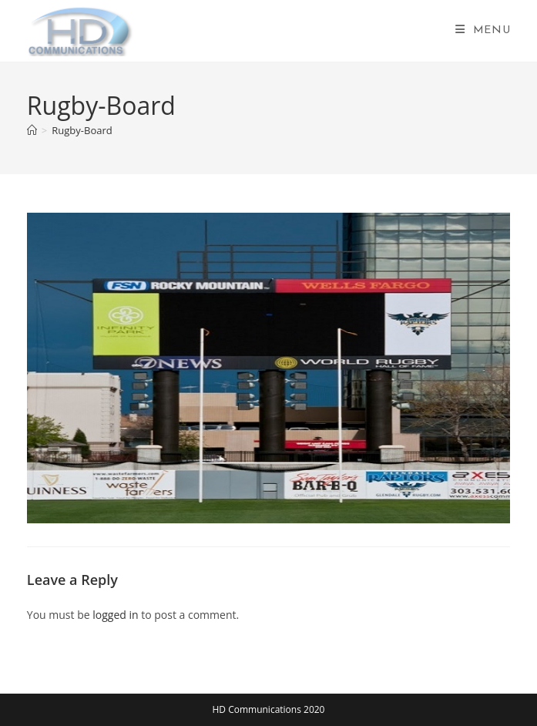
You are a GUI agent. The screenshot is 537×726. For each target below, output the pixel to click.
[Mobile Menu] (483, 30)
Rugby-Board (82, 130)
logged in (115, 614)
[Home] (32, 130)
